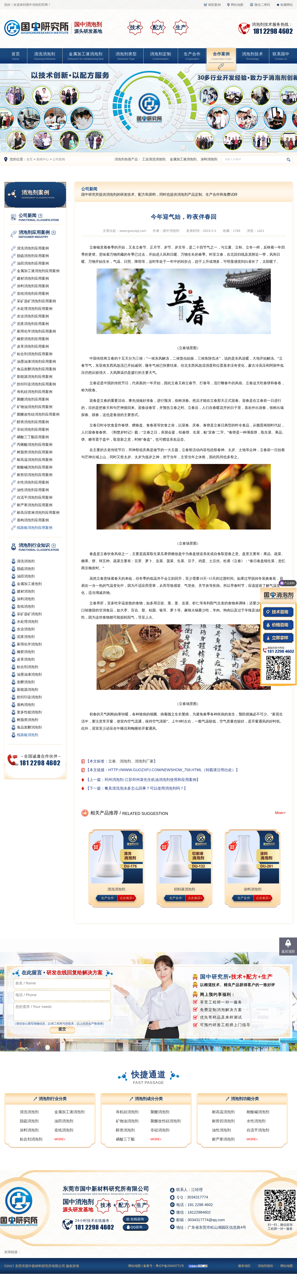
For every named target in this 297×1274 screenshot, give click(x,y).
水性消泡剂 (256, 1121)
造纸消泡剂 (63, 1130)
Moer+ (280, 813)
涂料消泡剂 (209, 159)
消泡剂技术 (252, 56)
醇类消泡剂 (125, 1130)
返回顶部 (288, 951)
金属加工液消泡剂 (85, 56)
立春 (112, 761)
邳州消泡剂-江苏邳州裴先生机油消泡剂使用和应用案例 (150, 780)
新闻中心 (42, 159)
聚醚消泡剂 (159, 1112)
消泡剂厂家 (144, 761)
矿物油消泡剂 (127, 1121)
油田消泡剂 (63, 1121)
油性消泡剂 (221, 1130)
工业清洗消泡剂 (153, 159)
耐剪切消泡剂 (223, 1121)
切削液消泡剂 (184, 889)
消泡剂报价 (265, 1266)
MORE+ (59, 1139)
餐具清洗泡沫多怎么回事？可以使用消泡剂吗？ (144, 788)
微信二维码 (262, 4)
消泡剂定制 (160, 56)
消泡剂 (125, 761)
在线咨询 (137, 1219)
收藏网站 (286, 4)
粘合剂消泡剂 (31, 1139)
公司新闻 (59, 159)
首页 (16, 56)
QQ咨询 (136, 1227)
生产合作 (192, 56)
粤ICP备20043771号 (170, 1266)
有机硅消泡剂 (127, 1112)
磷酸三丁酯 (125, 1139)
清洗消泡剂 (44, 56)
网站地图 (237, 4)
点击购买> (127, 898)
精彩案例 (214, 4)
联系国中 (281, 56)
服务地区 (244, 1266)
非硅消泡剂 (159, 1130)
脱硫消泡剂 (29, 1121)
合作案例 (221, 56)
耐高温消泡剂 (223, 1112)
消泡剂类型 (126, 56)
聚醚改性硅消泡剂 (165, 1121)
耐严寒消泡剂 (223, 1139)
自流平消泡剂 (258, 1130)
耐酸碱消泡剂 (258, 1112)
